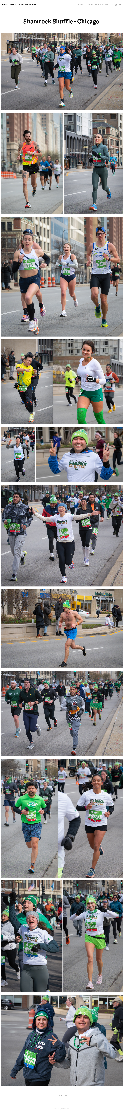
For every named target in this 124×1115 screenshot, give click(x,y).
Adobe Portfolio (65, 1109)
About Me (89, 5)
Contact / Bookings (102, 5)
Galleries (80, 5)
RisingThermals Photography (19, 4)
